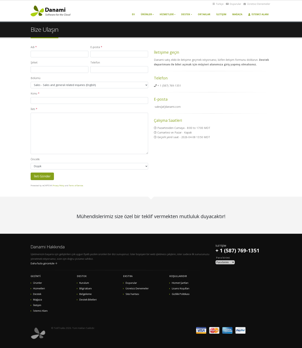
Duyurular (233, 4)
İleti (33, 109)
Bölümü (35, 78)
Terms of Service (76, 185)
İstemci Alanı (258, 14)
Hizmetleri (167, 14)
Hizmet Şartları (180, 283)
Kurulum (84, 283)
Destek (185, 14)
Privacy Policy (58, 185)
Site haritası (132, 294)
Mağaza (237, 14)
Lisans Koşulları (180, 288)
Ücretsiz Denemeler (256, 4)
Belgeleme (85, 294)
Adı (32, 47)
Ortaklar (204, 14)
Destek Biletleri (88, 299)
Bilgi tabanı (85, 288)
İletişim (221, 14)
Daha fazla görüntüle (43, 263)
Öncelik (35, 159)
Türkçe (218, 4)
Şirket (34, 62)
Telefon (95, 62)
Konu (34, 93)
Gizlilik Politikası (181, 294)
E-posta (95, 47)
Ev (133, 14)
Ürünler (146, 14)
